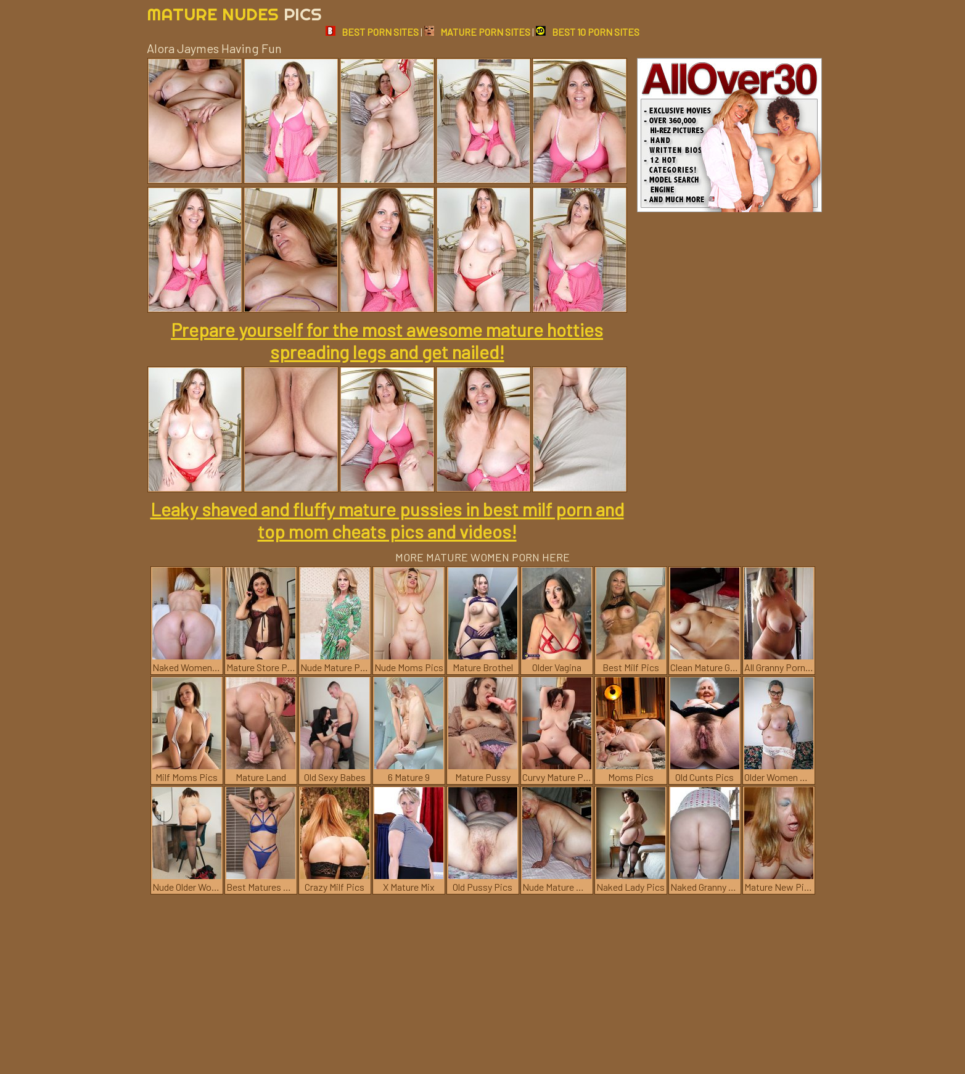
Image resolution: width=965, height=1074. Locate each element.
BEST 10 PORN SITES (587, 32)
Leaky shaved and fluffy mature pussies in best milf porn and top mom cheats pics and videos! (387, 520)
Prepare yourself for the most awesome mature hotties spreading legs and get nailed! (387, 340)
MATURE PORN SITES (477, 32)
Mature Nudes (234, 14)
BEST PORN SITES (372, 32)
